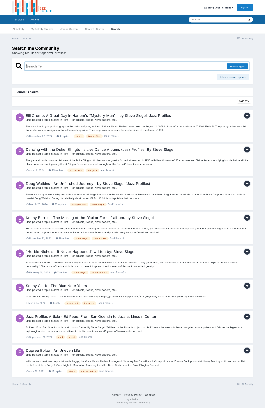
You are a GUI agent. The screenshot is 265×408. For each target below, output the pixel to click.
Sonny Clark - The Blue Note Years (56, 286)
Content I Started (95, 28)
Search (115, 28)
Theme (115, 394)
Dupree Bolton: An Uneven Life (53, 350)
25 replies (56, 170)
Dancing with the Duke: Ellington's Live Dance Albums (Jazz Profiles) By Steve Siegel (100, 149)
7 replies (60, 272)
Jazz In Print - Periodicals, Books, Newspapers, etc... (85, 119)
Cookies (150, 394)
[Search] (207, 19)
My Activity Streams (42, 28)
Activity (35, 21)
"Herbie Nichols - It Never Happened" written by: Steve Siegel (80, 251)
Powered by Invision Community (132, 402)
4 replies (63, 136)
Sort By (244, 101)
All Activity (18, 28)
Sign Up (245, 7)
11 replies (62, 238)
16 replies (59, 204)
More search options (233, 77)
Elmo (28, 119)
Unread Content (69, 28)
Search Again (237, 66)
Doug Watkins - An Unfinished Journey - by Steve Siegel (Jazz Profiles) (88, 183)
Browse (19, 19)
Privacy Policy (133, 394)
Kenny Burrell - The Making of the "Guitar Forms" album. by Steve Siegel (90, 218)
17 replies (56, 371)
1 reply (55, 302)
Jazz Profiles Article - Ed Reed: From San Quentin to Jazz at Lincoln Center (91, 316)
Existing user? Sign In (218, 7)
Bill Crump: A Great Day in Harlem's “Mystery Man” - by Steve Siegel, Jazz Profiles (98, 115)
